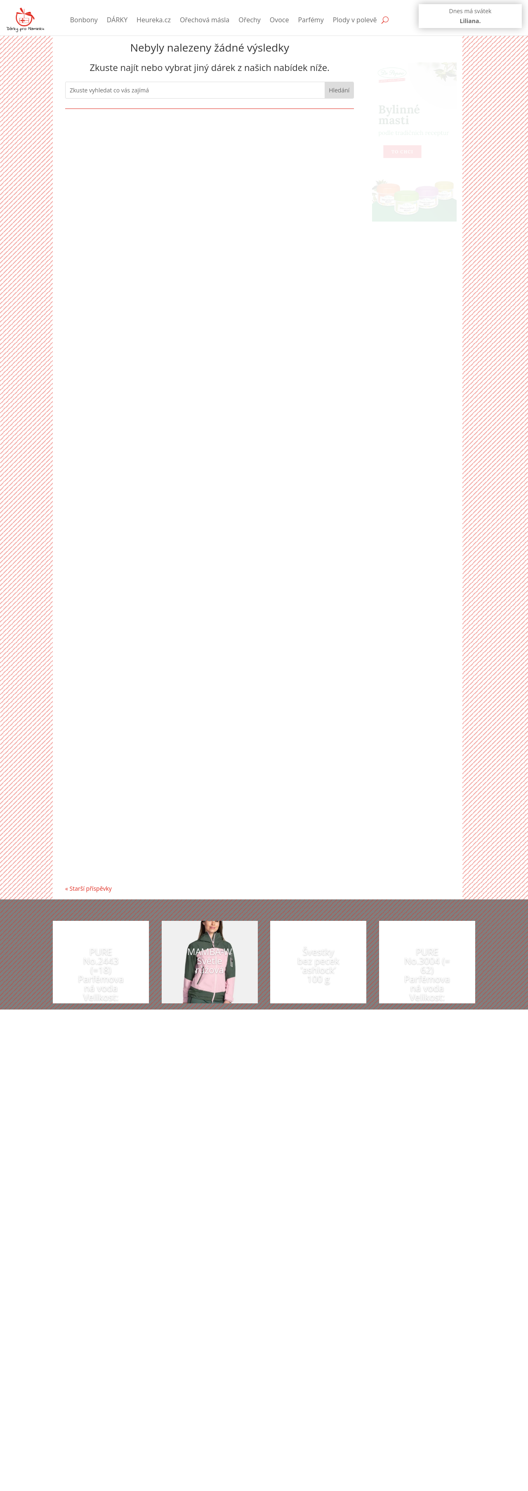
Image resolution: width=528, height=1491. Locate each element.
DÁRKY (117, 19)
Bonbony (84, 19)
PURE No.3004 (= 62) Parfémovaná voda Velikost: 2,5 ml (427, 978)
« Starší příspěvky (88, 888)
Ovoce (279, 19)
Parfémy (310, 19)
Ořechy (249, 19)
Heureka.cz (154, 19)
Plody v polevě (355, 19)
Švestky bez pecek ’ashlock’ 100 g (318, 965)
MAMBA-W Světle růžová (209, 960)
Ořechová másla (204, 19)
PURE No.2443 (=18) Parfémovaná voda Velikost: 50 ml (101, 978)
